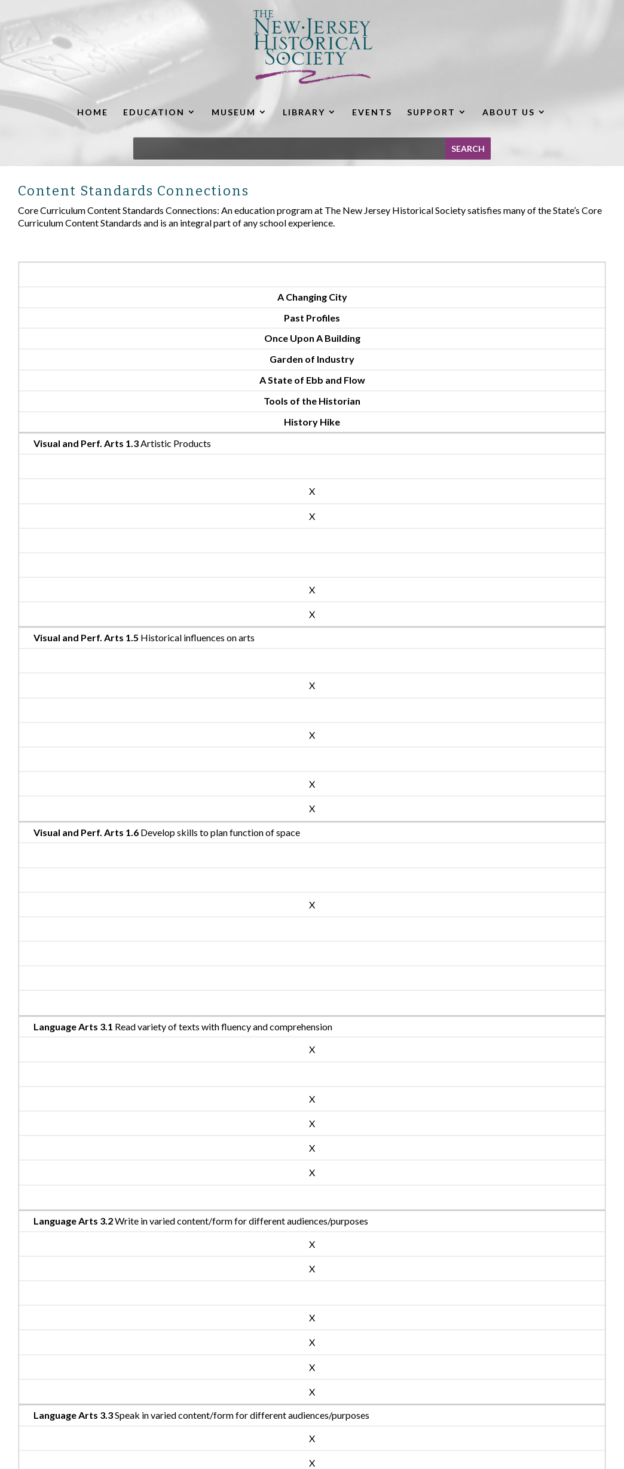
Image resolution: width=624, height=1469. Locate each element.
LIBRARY (304, 112)
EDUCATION (154, 112)
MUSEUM (234, 112)
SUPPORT (431, 112)
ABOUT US (508, 112)
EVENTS (372, 112)
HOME (92, 112)
